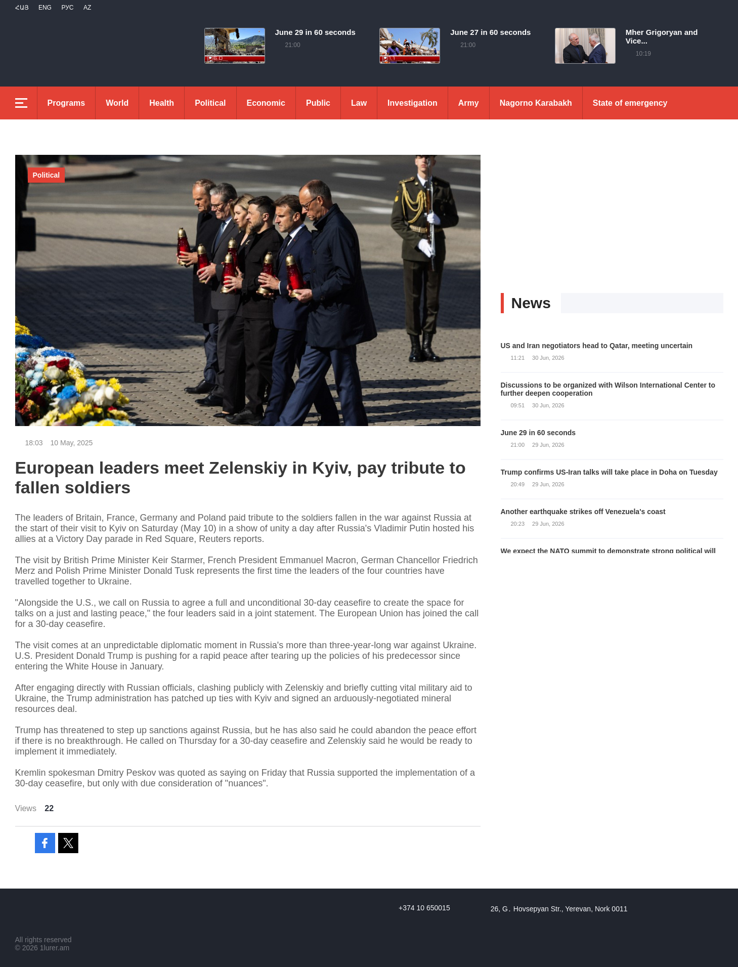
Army (468, 103)
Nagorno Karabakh (536, 103)
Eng (45, 7)
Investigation (412, 103)
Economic (266, 103)
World (117, 103)
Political (210, 103)
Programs (66, 103)
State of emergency (630, 103)
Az (87, 7)
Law (359, 103)
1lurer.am (54, 948)
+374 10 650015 (424, 908)
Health (161, 103)
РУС (67, 7)
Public (318, 103)
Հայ (22, 7)
